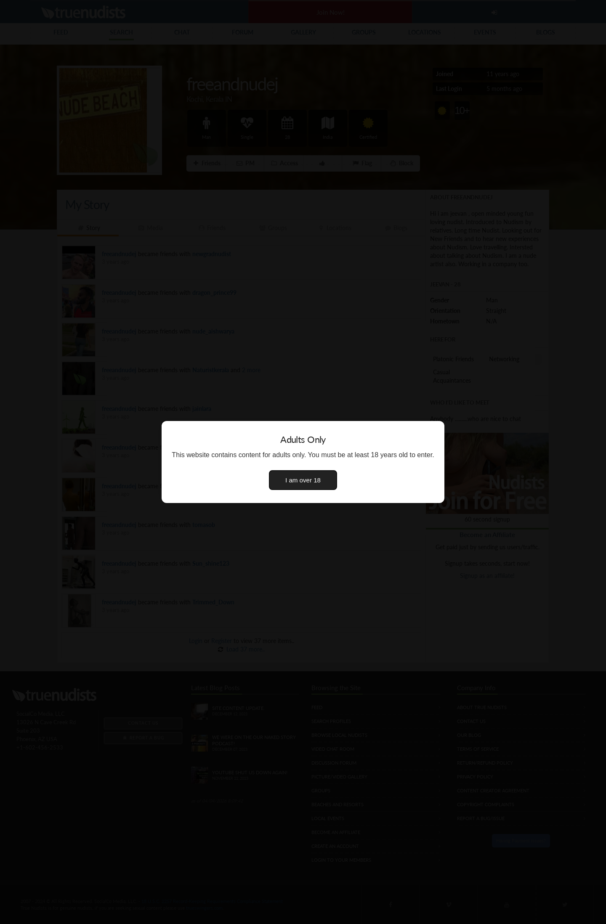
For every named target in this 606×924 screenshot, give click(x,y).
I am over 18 (303, 480)
